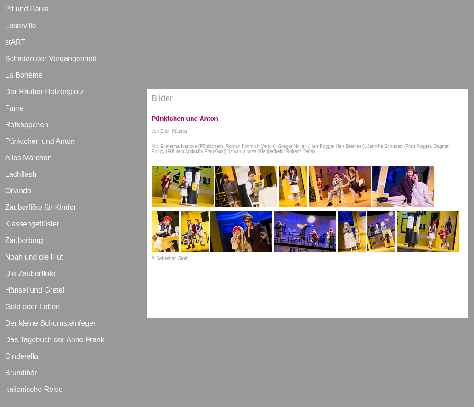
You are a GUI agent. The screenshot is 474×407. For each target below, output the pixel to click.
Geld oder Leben (32, 307)
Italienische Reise (33, 389)
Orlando (18, 191)
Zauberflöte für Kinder (40, 207)
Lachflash (21, 174)
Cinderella (21, 356)
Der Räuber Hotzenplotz (44, 92)
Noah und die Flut (34, 257)
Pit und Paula (27, 9)
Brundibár (21, 373)
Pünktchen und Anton (40, 141)
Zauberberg (24, 240)
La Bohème (24, 75)
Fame (14, 108)
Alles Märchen (28, 158)
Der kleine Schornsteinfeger (50, 323)
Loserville (20, 25)
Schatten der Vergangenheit (50, 58)
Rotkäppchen (26, 125)
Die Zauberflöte (30, 273)
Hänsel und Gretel (34, 290)
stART (15, 42)
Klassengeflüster (32, 224)
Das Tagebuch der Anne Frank (54, 340)
